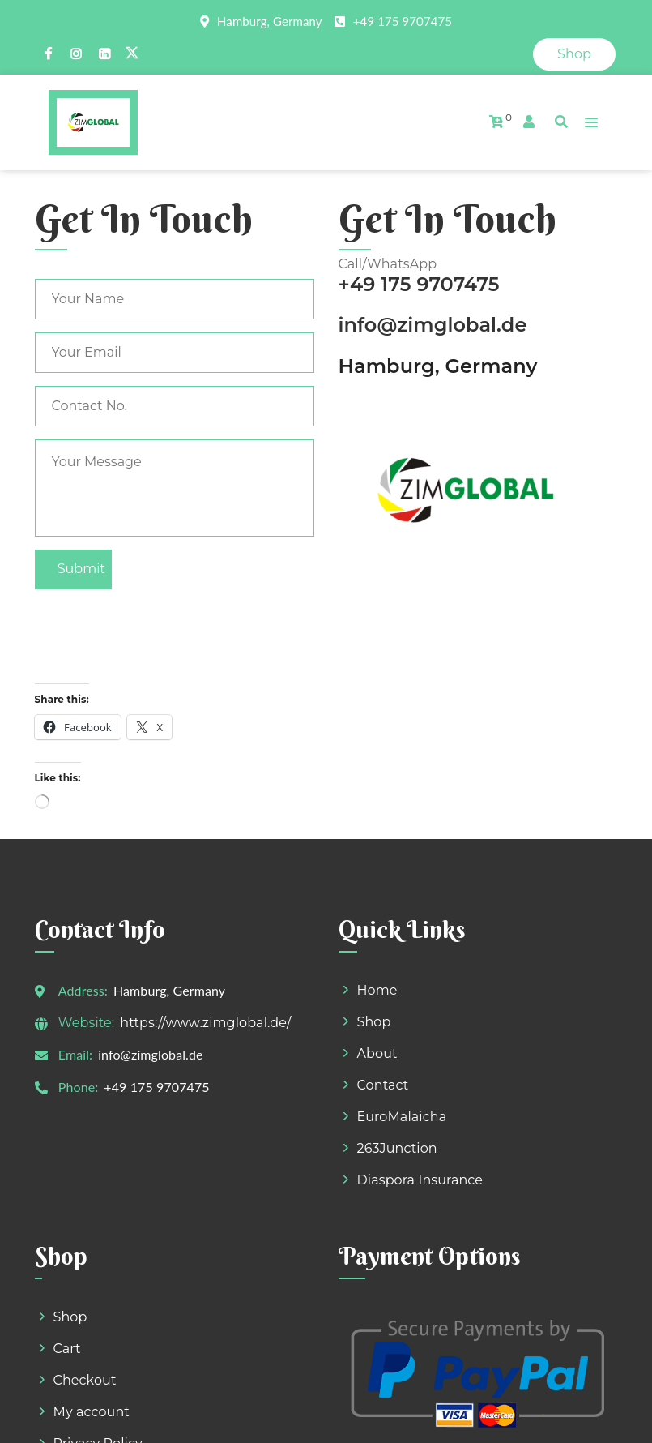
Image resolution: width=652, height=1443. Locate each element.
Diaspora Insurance (420, 1062)
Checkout (85, 1262)
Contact (383, 967)
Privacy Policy (98, 1326)
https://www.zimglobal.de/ (175, 905)
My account (91, 1294)
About (377, 936)
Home (377, 872)
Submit (81, 452)
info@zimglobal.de (433, 208)
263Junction (397, 1030)
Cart (67, 1231)
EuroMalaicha (402, 999)
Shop (574, 54)
